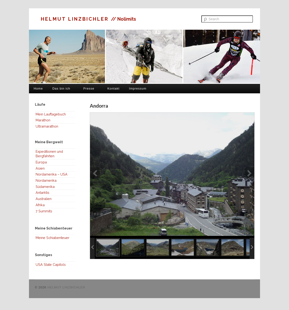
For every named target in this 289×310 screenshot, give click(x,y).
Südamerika (45, 187)
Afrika (40, 205)
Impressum (137, 88)
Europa (41, 162)
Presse (88, 88)
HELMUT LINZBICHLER (76, 19)
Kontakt (113, 88)
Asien (40, 168)
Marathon (43, 120)
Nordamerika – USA (51, 174)
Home (38, 88)
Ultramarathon (47, 126)
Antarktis (42, 193)
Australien (44, 199)
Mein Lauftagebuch (51, 114)
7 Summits (44, 211)
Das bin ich (61, 88)
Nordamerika (46, 180)
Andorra (99, 106)
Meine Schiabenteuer (52, 238)
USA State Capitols (51, 264)
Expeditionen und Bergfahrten (49, 153)
